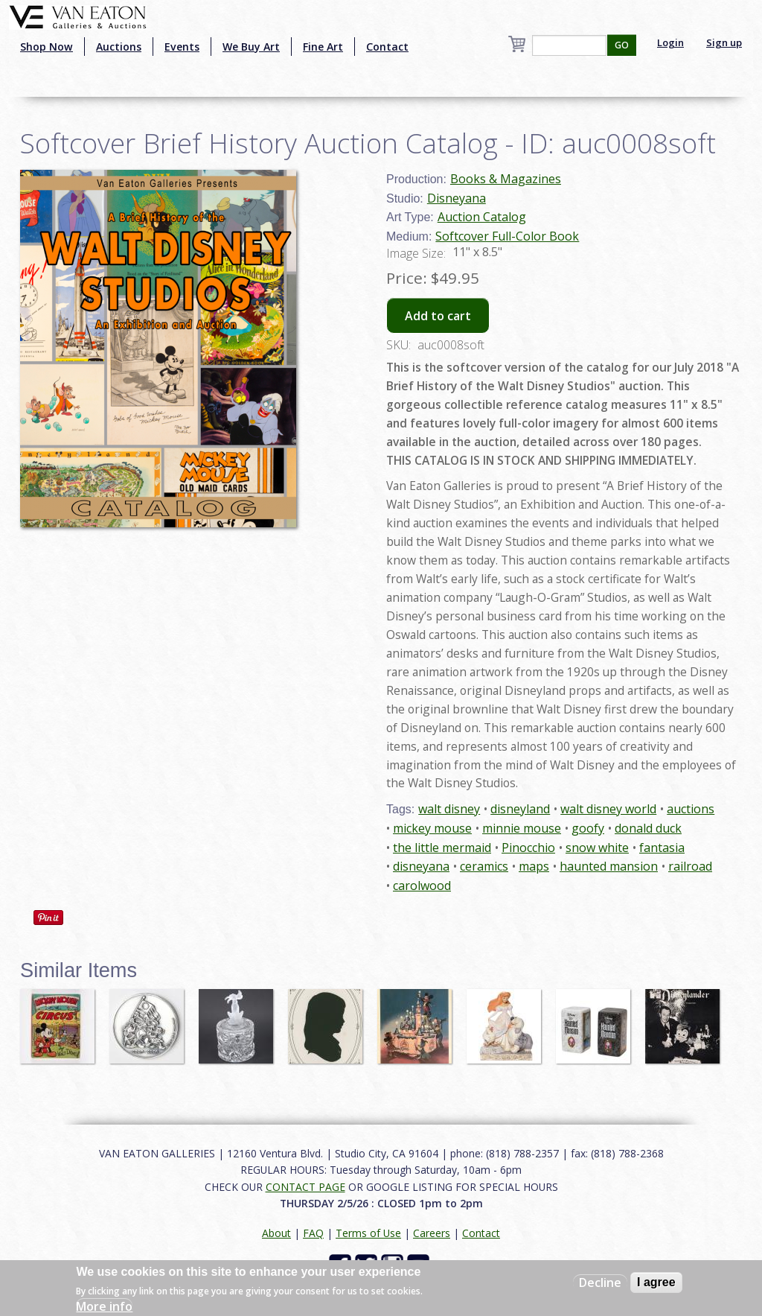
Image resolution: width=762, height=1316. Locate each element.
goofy (588, 828)
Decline (600, 1282)
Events (181, 46)
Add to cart (438, 316)
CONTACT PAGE (305, 1187)
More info (104, 1306)
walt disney (449, 809)
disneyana (421, 866)
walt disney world (608, 809)
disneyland (520, 809)
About (276, 1233)
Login (670, 42)
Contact (387, 46)
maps (534, 866)
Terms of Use (368, 1233)
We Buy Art (251, 46)
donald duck (648, 828)
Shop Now (46, 46)
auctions (690, 809)
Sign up (724, 42)
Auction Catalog (482, 217)
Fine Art (323, 46)
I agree (656, 1282)
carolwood (422, 885)
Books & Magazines (505, 179)
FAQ (313, 1233)
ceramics (484, 866)
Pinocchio (528, 847)
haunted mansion (609, 866)
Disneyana (456, 198)
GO (622, 45)
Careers (431, 1233)
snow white (597, 847)
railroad (690, 866)
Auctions (118, 46)
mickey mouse (432, 828)
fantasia (662, 847)
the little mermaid (442, 847)
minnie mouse (521, 828)
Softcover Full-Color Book (507, 236)
